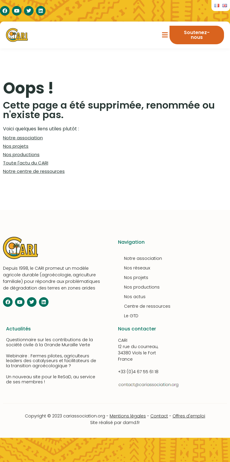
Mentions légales (128, 416)
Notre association (23, 138)
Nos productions (21, 154)
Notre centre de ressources (34, 171)
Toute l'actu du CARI (25, 163)
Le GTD (131, 316)
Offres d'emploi (188, 416)
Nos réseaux (137, 268)
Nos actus (135, 297)
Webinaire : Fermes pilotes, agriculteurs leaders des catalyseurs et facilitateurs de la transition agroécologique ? (51, 361)
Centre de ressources (147, 306)
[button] (165, 35)
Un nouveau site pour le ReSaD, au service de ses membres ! (50, 379)
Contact (159, 416)
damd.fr (131, 423)
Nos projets (15, 146)
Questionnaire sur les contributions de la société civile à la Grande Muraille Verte (49, 342)
